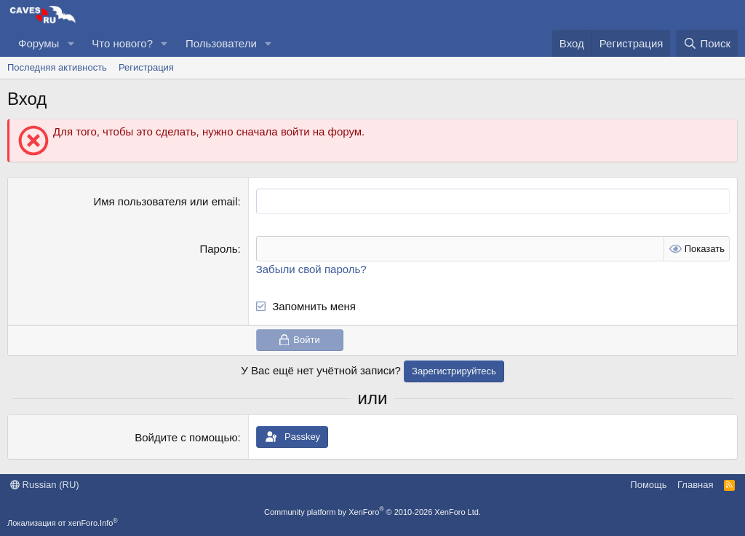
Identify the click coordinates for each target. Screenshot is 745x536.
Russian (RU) (44, 484)
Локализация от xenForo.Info (62, 523)
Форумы (38, 43)
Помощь (648, 484)
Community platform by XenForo (372, 512)
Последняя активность (57, 67)
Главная (695, 484)
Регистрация (146, 67)
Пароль (218, 249)
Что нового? (122, 43)
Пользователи (221, 43)
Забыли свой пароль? (311, 269)
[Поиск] (707, 43)
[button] (70, 43)
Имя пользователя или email (165, 201)
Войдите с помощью (186, 437)
